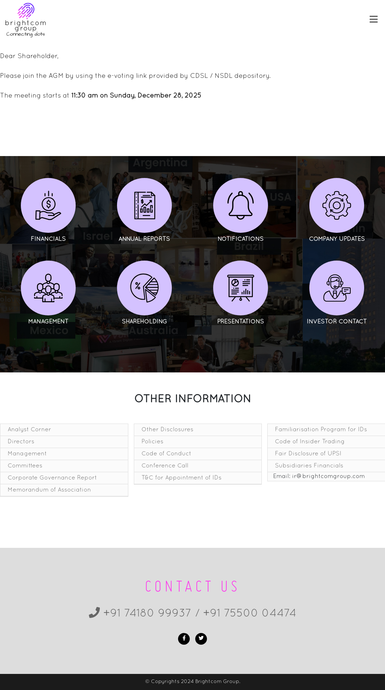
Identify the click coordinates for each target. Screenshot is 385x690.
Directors (21, 441)
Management (27, 453)
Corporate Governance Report (52, 478)
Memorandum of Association (49, 490)
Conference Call (164, 466)
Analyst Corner (29, 429)
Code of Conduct (166, 453)
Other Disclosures (167, 429)
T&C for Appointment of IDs (181, 478)
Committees (25, 466)
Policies (152, 441)
